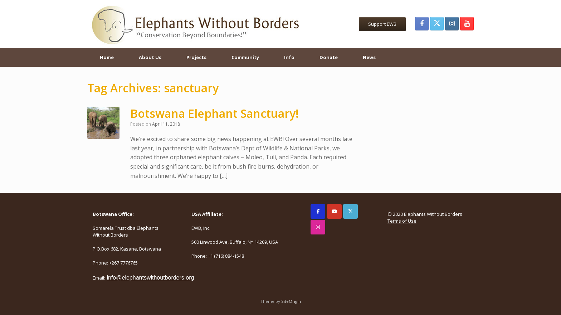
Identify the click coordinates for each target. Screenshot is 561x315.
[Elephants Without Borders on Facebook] (318, 211)
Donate (328, 57)
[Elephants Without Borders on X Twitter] (350, 211)
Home (107, 57)
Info (289, 57)
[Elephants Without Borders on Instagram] (318, 227)
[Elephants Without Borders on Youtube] (334, 211)
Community (245, 57)
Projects (196, 57)
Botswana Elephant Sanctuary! (214, 113)
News (369, 57)
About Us (150, 57)
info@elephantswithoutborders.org (150, 278)
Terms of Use (401, 221)
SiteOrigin (291, 301)
